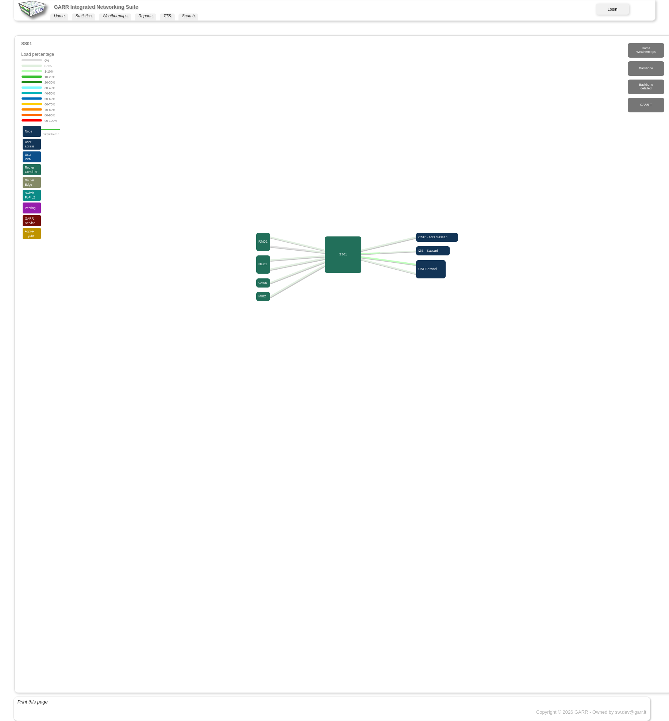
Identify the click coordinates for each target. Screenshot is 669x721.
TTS (167, 16)
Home (59, 16)
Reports (145, 16)
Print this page (33, 702)
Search (188, 16)
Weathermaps (115, 16)
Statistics (84, 16)
